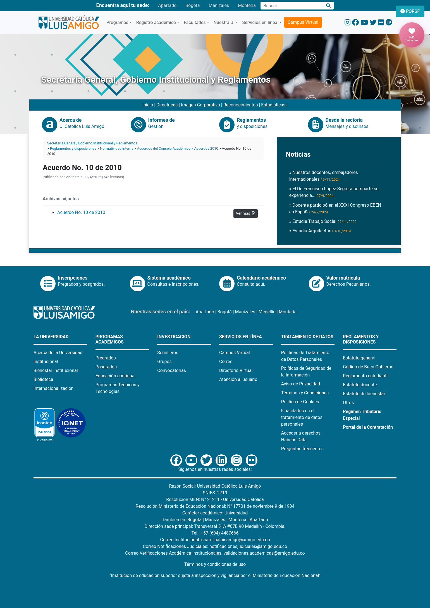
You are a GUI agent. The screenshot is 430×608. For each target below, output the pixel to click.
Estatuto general (359, 358)
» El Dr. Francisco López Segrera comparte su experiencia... (334, 192)
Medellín (267, 311)
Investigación (173, 336)
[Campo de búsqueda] (291, 5)
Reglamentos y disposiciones (73, 148)
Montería (247, 5)
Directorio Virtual (236, 370)
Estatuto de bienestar (364, 393)
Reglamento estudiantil (366, 375)
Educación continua (115, 375)
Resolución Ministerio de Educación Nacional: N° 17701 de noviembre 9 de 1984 (215, 506)
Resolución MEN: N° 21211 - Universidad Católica (215, 499)
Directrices (167, 105)
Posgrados (106, 366)
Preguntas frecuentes (302, 448)
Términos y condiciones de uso (215, 564)
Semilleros (167, 352)
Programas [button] (117, 22)
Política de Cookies (300, 401)
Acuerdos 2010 (206, 148)
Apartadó (167, 5)
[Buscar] (328, 6)
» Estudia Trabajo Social (323, 221)
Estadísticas (273, 105)
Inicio (147, 105)
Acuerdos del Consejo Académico (164, 148)
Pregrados (105, 358)
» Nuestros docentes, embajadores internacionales (323, 176)
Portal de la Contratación (368, 427)
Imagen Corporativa (200, 105)
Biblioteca (43, 379)
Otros (348, 402)
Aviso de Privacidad (300, 384)
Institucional (46, 361)
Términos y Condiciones (305, 392)
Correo (226, 361)
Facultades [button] (195, 22)
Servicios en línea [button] (260, 22)
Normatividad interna (116, 148)
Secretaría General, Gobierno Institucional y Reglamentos (92, 143)
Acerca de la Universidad (58, 352)
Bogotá (192, 5)
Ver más (245, 213)
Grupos (164, 361)
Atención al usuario (238, 379)
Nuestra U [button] (224, 22)
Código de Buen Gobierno (368, 366)
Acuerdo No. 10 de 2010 (81, 212)
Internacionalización (53, 388)
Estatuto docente (360, 384)
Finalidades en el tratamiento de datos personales (301, 417)
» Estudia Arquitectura (320, 230)
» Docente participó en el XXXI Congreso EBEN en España (335, 208)
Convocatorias (171, 370)
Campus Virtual (303, 22)
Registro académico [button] (156, 22)
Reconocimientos (240, 105)
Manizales (219, 5)
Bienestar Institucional (56, 370)
